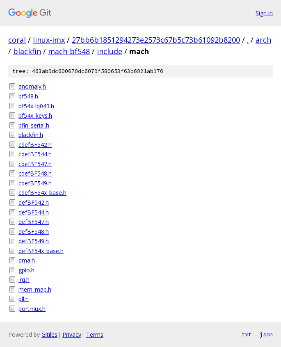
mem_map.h (34, 289)
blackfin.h (30, 135)
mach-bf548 (69, 51)
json (266, 334)
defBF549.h (33, 241)
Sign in (264, 13)
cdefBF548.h (35, 173)
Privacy (71, 334)
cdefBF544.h (35, 154)
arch (263, 40)
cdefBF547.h (35, 164)
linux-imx (49, 40)
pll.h (23, 299)
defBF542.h (33, 202)
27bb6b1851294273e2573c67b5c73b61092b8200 (156, 40)
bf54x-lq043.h (36, 106)
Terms (94, 334)
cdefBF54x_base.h (42, 192)
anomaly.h (32, 86)
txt (246, 334)
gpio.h (26, 270)
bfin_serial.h (33, 125)
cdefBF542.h (35, 144)
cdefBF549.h (35, 183)
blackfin (27, 51)
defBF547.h (33, 222)
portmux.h (32, 309)
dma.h (26, 260)
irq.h (24, 279)
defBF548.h (33, 231)
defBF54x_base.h (41, 251)
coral (17, 40)
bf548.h (28, 96)
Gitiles (49, 334)
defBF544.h (33, 212)
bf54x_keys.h (35, 115)
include (109, 51)
